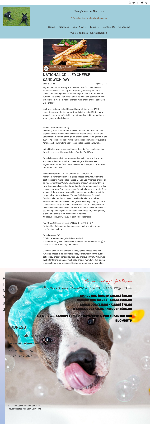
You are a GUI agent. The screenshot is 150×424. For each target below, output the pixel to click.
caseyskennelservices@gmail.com (32, 343)
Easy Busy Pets (34, 409)
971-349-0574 (23, 351)
